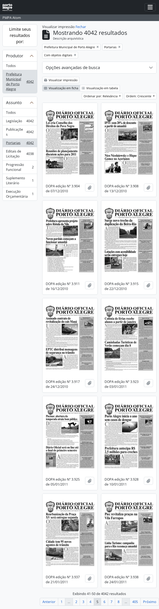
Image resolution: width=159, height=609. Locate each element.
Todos (11, 65)
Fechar (81, 27)
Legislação (20, 122)
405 (135, 602)
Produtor (14, 56)
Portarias (20, 143)
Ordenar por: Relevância (101, 96)
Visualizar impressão (60, 80)
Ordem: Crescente (139, 96)
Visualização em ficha (61, 88)
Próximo (149, 602)
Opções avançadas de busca (73, 67)
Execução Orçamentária (20, 194)
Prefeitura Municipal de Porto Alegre (20, 81)
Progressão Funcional (20, 167)
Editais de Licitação (20, 153)
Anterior (48, 602)
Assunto (14, 102)
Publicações (20, 132)
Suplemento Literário (20, 180)
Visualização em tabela (100, 88)
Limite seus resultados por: (20, 35)
